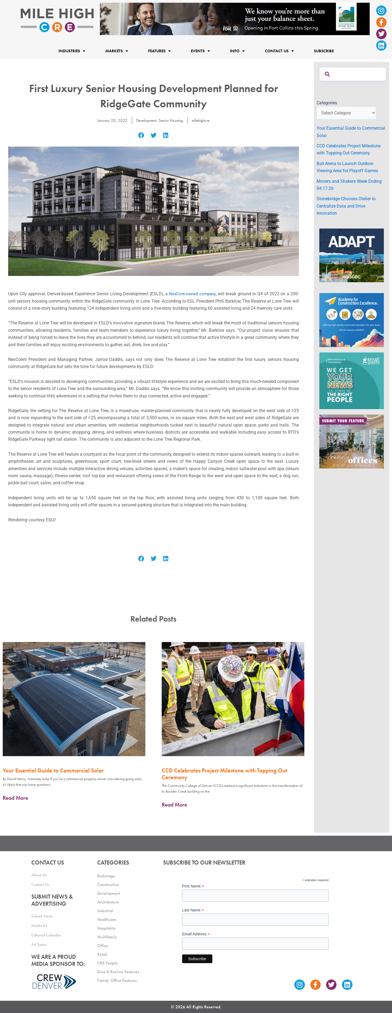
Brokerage (106, 876)
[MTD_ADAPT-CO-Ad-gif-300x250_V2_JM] (351, 255)
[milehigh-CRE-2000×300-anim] (235, 18)
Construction (108, 884)
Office (102, 945)
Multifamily (107, 937)
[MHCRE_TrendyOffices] (351, 441)
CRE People (107, 963)
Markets (116, 51)
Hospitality (106, 928)
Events (200, 51)
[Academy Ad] (351, 320)
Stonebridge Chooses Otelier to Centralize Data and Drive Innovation (346, 206)
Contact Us (279, 51)
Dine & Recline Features (118, 972)
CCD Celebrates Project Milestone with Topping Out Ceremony (224, 774)
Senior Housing (171, 120)
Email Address (196, 934)
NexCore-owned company (192, 293)
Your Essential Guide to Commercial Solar (53, 770)
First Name (193, 886)
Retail (102, 954)
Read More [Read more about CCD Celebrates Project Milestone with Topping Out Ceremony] (174, 804)
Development (145, 120)
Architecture (108, 902)
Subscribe (324, 51)
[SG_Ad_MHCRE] (351, 380)
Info (237, 51)
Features (159, 51)
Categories (327, 102)
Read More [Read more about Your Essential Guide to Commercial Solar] (15, 797)
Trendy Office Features (117, 980)
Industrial (105, 911)
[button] (141, 135)
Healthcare (106, 919)
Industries (72, 51)
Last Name (193, 910)
